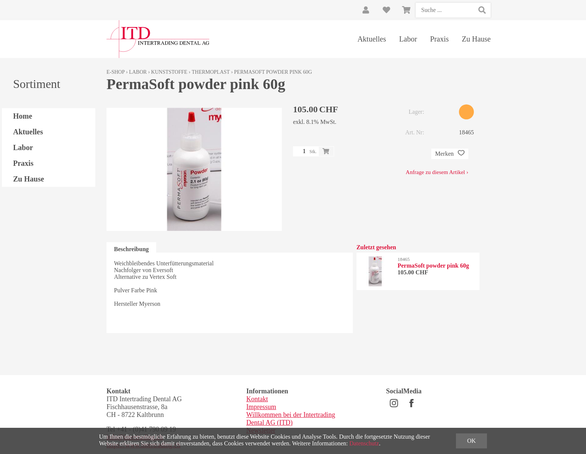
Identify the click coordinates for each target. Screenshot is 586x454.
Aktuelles (371, 39)
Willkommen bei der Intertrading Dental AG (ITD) (290, 418)
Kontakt (257, 399)
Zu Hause (476, 39)
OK (471, 441)
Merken (450, 154)
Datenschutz (364, 443)
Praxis (439, 39)
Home (22, 116)
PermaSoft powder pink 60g (273, 72)
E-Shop (116, 72)
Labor (408, 39)
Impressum (261, 407)
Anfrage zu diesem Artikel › (437, 172)
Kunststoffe (169, 72)
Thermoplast (211, 72)
